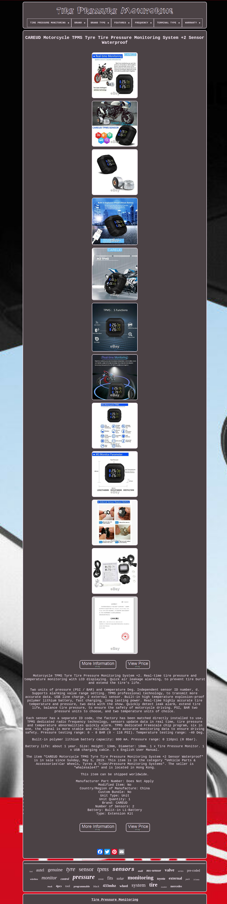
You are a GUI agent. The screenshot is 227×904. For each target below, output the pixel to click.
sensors (123, 869)
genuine (55, 869)
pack (188, 879)
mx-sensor (153, 870)
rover (101, 879)
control (65, 878)
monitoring (140, 877)
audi (140, 870)
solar (120, 878)
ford (31, 871)
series (180, 871)
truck (50, 886)
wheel (124, 886)
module (164, 887)
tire (153, 884)
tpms (103, 869)
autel (40, 870)
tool (67, 886)
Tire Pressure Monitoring (114, 899)
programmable (82, 886)
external (175, 878)
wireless (34, 879)
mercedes (176, 886)
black (96, 886)
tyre (70, 869)
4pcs (59, 886)
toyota (161, 878)
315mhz (196, 879)
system (139, 885)
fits (110, 878)
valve (169, 870)
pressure (84, 876)
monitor (49, 877)
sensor (86, 869)
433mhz (109, 885)
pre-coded (193, 870)
